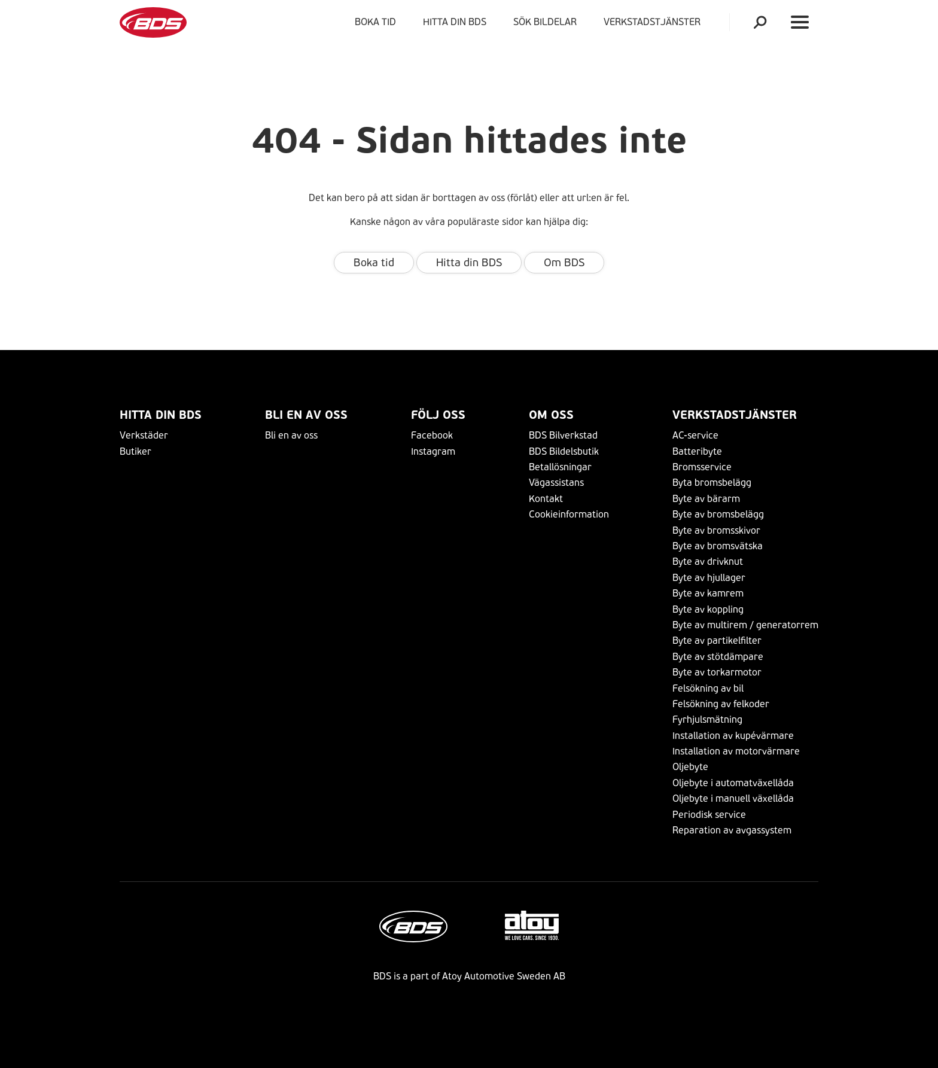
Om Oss (551, 414)
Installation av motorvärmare (736, 751)
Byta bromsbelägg (711, 482)
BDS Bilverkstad (563, 435)
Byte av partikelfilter (717, 640)
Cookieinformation (569, 514)
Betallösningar (560, 467)
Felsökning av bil (708, 688)
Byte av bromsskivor (716, 530)
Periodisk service (709, 814)
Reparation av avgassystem (731, 830)
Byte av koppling (708, 609)
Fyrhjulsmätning (707, 719)
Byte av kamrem (708, 593)
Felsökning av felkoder (720, 704)
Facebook (432, 435)
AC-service (695, 435)
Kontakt (546, 498)
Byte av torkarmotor (717, 672)
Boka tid (375, 22)
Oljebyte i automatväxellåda (733, 783)
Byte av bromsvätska (717, 546)
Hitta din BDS (454, 22)
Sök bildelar (545, 22)
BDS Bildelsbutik (564, 451)
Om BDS (564, 262)
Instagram (433, 451)
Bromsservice (702, 467)
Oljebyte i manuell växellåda (733, 798)
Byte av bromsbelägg (718, 514)
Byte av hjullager (708, 577)
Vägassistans (556, 482)
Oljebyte (690, 766)
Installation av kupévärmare (733, 735)
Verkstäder (144, 435)
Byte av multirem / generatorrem (745, 625)
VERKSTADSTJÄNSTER (654, 22)
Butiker (135, 451)
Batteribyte (697, 451)
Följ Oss (438, 414)
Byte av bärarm (706, 498)
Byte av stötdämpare (717, 656)
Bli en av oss (306, 414)
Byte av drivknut (707, 561)
